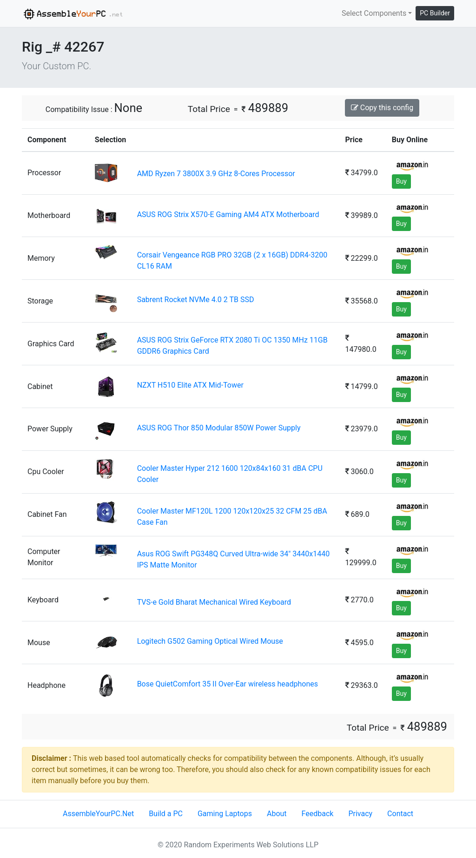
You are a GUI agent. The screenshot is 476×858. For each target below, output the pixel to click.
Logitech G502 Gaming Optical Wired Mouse (210, 641)
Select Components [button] (374, 13)
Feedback (318, 813)
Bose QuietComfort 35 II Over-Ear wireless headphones (227, 684)
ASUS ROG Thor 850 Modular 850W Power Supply (219, 427)
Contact (400, 813)
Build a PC (166, 813)
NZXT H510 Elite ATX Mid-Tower (190, 385)
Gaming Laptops (225, 813)
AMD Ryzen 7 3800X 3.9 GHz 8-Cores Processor (216, 173)
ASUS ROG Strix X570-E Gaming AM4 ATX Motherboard (228, 214)
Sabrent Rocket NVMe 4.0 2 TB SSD (195, 299)
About (277, 813)
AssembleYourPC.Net (98, 813)
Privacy (360, 813)
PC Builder (435, 13)
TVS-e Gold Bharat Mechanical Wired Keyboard (214, 602)
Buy (401, 181)
